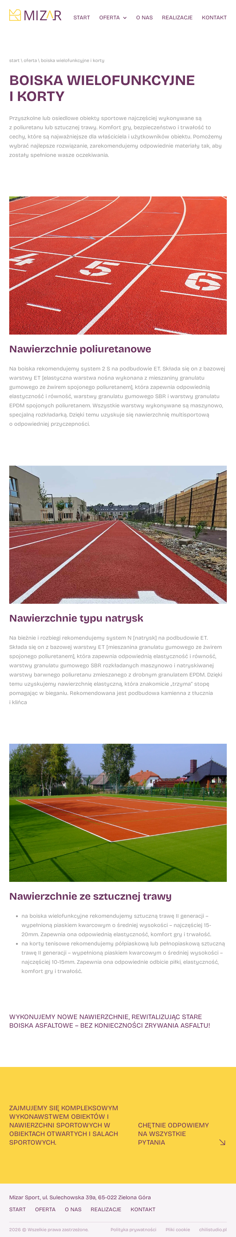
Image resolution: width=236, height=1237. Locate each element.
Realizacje (177, 18)
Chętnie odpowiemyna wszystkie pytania (173, 1133)
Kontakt (214, 18)
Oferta (113, 18)
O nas (144, 18)
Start (81, 18)
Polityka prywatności (133, 1229)
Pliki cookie (178, 1229)
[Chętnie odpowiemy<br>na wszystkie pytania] (222, 1142)
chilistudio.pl (213, 1229)
